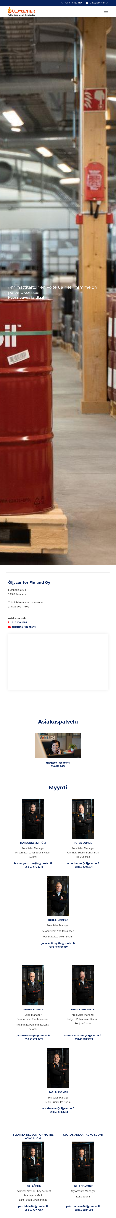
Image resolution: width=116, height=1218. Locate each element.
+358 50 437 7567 (33, 1210)
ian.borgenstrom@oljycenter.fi (33, 863)
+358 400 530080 (58, 946)
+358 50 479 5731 (83, 867)
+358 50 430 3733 (58, 1112)
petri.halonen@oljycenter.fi (83, 1206)
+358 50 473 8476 (33, 1039)
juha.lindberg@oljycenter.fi (58, 943)
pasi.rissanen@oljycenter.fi (58, 1108)
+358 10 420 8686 (73, 2)
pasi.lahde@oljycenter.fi (33, 1206)
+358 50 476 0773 (33, 867)
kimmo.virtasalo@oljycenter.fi (83, 1035)
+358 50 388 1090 (83, 1210)
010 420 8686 (19, 622)
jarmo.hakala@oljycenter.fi (33, 1035)
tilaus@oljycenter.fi (99, 2)
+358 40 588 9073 (83, 1039)
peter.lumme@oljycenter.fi (83, 863)
